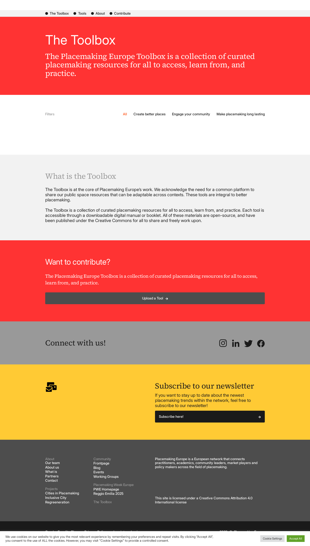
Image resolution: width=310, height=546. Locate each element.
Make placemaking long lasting (241, 118)
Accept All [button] (295, 538)
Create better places (149, 118)
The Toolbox (102, 505)
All (125, 118)
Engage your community (191, 118)
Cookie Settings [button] (272, 538)
